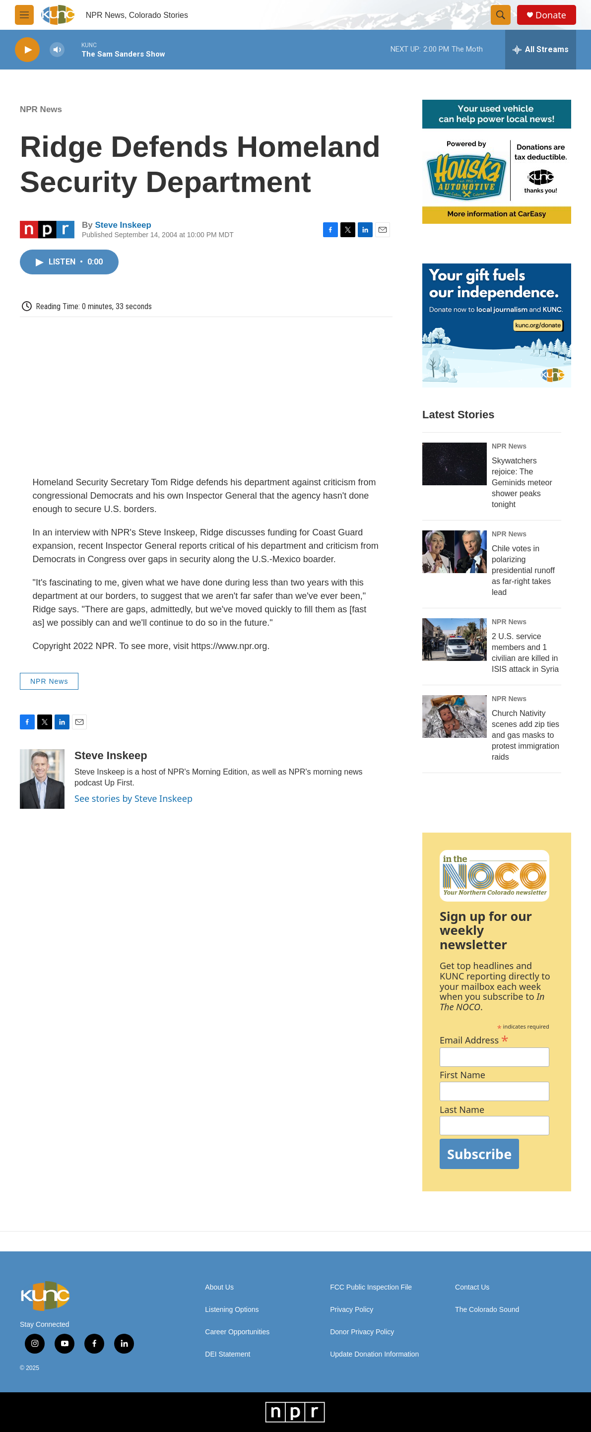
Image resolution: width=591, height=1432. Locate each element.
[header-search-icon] (501, 15)
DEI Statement (227, 1354)
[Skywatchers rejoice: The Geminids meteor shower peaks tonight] (454, 464)
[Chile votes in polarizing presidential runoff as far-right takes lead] (454, 551)
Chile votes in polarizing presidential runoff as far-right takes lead (523, 570)
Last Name (462, 1110)
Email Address (474, 1039)
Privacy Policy (351, 1309)
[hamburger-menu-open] (24, 15)
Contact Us (472, 1287)
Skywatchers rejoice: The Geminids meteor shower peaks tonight (522, 482)
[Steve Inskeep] (42, 779)
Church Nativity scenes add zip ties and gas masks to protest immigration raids (525, 735)
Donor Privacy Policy (362, 1332)
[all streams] (540, 49)
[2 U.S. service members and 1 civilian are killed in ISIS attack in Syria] (454, 639)
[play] (27, 50)
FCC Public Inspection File (371, 1287)
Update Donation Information (374, 1354)
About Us (219, 1287)
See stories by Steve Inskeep (133, 798)
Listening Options (232, 1309)
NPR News (41, 109)
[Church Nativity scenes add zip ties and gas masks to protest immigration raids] (454, 716)
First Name (462, 1075)
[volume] (57, 50)
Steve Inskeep (123, 225)
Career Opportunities (237, 1332)
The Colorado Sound (487, 1309)
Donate (550, 15)
